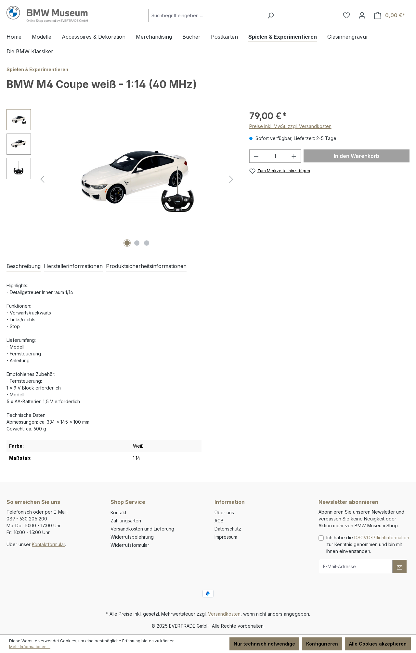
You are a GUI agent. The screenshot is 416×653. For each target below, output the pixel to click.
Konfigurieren (322, 644)
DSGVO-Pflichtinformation (381, 537)
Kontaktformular (48, 544)
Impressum (225, 537)
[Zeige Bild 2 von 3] (136, 243)
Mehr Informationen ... (29, 646)
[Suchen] (270, 15)
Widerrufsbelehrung (132, 537)
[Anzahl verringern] (256, 156)
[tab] (23, 266)
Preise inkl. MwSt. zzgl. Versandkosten (290, 126)
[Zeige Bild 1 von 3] (127, 243)
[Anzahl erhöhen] (294, 156)
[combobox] (205, 15)
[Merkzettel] (346, 15)
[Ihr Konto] (362, 15)
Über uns (224, 512)
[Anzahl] (275, 156)
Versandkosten (224, 614)
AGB (219, 520)
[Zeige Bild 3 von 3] (146, 243)
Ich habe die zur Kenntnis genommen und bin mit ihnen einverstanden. (367, 544)
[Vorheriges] (42, 179)
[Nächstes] (231, 179)
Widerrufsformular (129, 545)
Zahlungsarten (125, 520)
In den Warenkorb (356, 156)
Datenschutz (227, 528)
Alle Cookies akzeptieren (378, 644)
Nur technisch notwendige (264, 644)
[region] (121, 179)
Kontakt (118, 512)
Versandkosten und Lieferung (142, 528)
